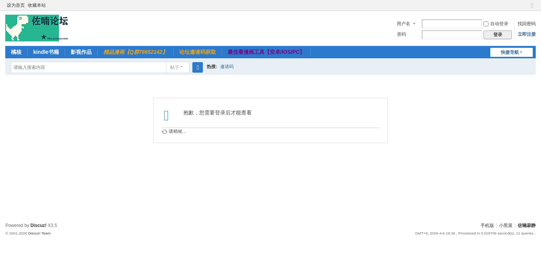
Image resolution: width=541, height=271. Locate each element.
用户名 (403, 23)
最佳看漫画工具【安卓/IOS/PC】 (266, 52)
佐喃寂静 (527, 225)
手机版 (487, 225)
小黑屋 (505, 225)
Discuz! (38, 225)
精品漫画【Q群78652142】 (135, 52)
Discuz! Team (39, 233)
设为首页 (16, 5)
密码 (401, 34)
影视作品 (81, 52)
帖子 (174, 67)
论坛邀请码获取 (197, 52)
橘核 (16, 52)
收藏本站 (37, 5)
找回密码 (527, 23)
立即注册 (527, 34)
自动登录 (496, 23)
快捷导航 (510, 52)
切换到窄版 (532, 8)
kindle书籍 (46, 52)
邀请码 (227, 66)
